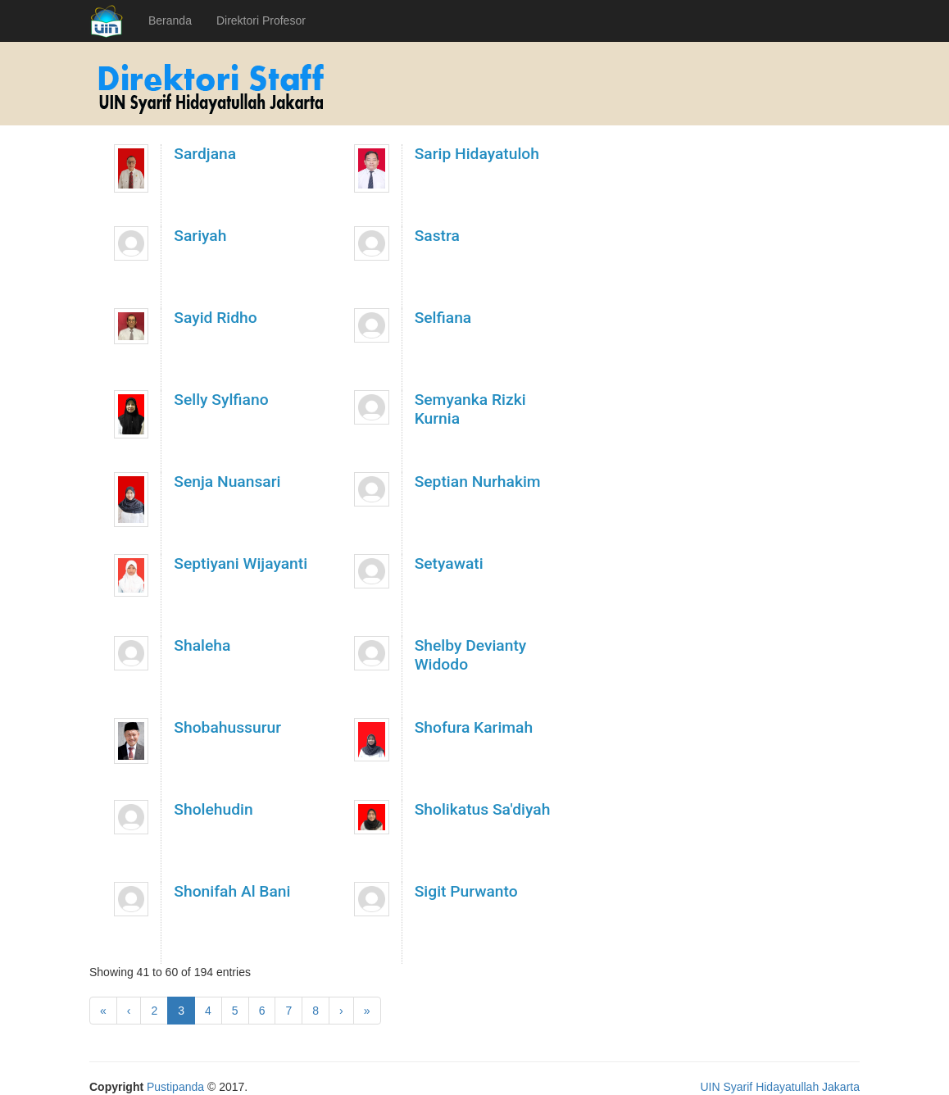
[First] (103, 1011)
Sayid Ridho (215, 317)
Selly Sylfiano (221, 399)
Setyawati (449, 563)
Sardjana (205, 153)
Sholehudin (213, 809)
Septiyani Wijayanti (240, 563)
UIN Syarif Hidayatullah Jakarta (780, 1086)
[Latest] (367, 1011)
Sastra (437, 235)
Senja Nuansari (227, 481)
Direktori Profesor (261, 20)
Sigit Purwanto (466, 891)
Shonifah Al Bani (232, 891)
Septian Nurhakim (478, 481)
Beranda (170, 20)
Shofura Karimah (474, 727)
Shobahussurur (227, 727)
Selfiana (443, 317)
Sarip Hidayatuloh (477, 153)
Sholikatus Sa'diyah (483, 809)
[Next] (341, 1011)
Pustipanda (175, 1086)
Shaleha (202, 645)
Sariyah (200, 235)
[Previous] (129, 1011)
